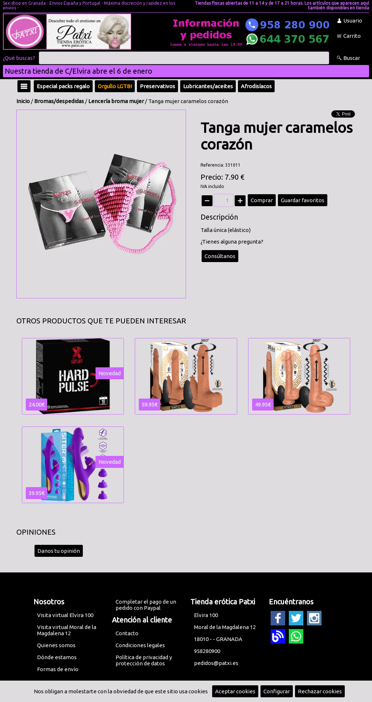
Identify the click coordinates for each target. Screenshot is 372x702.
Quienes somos (56, 645)
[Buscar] (184, 58)
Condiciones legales (140, 645)
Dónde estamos (57, 657)
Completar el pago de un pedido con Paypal (146, 605)
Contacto (127, 633)
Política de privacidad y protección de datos (144, 660)
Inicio (23, 101)
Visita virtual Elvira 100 (65, 615)
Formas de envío (57, 669)
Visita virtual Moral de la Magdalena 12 (66, 630)
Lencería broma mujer (116, 101)
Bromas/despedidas (59, 101)
